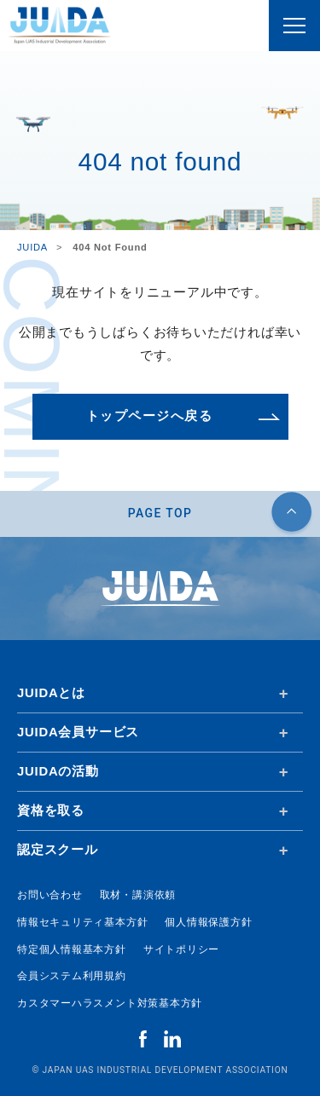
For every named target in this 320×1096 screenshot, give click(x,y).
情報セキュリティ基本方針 (82, 922)
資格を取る (50, 810)
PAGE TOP (160, 513)
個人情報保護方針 (208, 922)
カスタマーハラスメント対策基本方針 (109, 1003)
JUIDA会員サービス (78, 732)
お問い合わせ (50, 895)
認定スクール (57, 850)
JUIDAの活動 (58, 771)
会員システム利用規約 (71, 976)
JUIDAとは (51, 693)
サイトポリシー (181, 949)
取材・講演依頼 (138, 895)
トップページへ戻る (149, 416)
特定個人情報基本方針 (71, 949)
